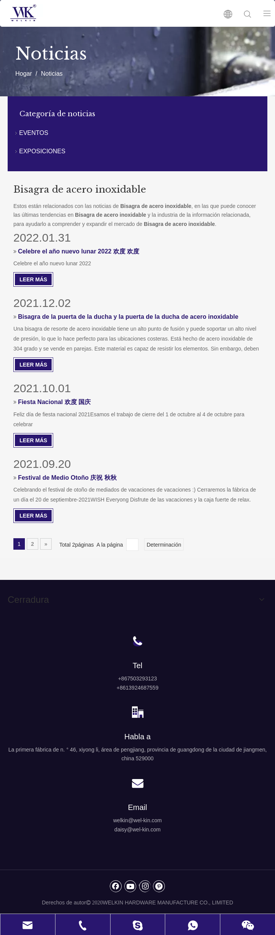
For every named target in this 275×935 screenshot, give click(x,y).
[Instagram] (145, 886)
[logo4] (138, 850)
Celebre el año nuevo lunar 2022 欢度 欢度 (78, 251)
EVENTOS (33, 133)
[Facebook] (116, 886)
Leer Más (33, 279)
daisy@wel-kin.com (137, 829)
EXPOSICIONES (42, 151)
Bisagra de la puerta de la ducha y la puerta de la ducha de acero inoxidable (128, 316)
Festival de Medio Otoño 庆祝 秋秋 (67, 477)
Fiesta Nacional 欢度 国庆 (54, 402)
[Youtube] (130, 886)
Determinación (163, 545)
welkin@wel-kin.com (137, 820)
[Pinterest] (159, 886)
